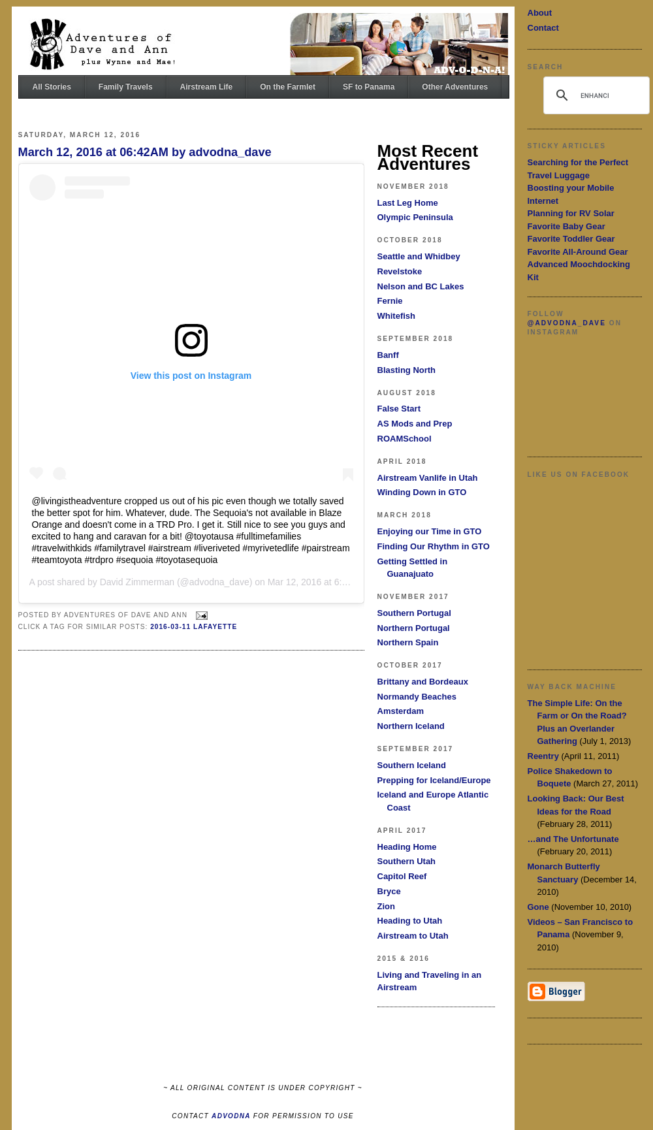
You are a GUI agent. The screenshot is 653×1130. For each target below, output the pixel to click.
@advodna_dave (567, 323)
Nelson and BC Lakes (420, 286)
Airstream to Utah (413, 936)
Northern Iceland (411, 726)
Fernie (390, 301)
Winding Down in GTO (422, 492)
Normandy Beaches (416, 697)
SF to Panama (368, 86)
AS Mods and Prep (415, 423)
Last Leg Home (407, 203)
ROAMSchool (404, 439)
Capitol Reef (402, 876)
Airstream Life (206, 86)
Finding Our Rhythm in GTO (433, 546)
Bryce (389, 891)
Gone (538, 907)
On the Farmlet (287, 86)
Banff (388, 355)
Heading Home (407, 847)
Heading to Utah (410, 921)
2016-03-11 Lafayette (193, 626)
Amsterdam (400, 711)
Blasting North (406, 370)
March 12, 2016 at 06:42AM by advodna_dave (145, 152)
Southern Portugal (414, 613)
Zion (386, 906)
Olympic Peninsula (415, 217)
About (540, 13)
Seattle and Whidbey (418, 256)
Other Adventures (455, 86)
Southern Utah (406, 861)
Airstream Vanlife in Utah (427, 478)
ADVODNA (231, 1116)
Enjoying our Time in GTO (429, 531)
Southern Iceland (411, 765)
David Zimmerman (137, 582)
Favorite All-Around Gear (578, 252)
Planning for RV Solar (571, 213)
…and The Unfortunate (573, 839)
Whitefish (396, 316)
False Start (399, 408)
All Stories (52, 86)
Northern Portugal (413, 628)
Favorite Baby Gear (566, 226)
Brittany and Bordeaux (422, 681)
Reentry (543, 756)
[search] (595, 95)
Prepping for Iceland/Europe (434, 780)
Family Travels (126, 86)
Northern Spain (408, 642)
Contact (543, 28)
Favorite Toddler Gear (571, 239)
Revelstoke (399, 271)
